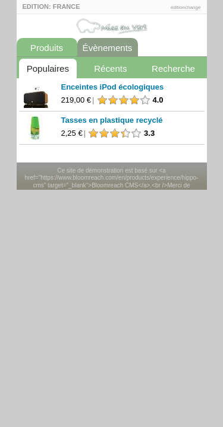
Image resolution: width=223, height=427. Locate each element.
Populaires (48, 68)
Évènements (108, 48)
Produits (46, 48)
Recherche (173, 68)
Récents (110, 68)
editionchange (186, 7)
